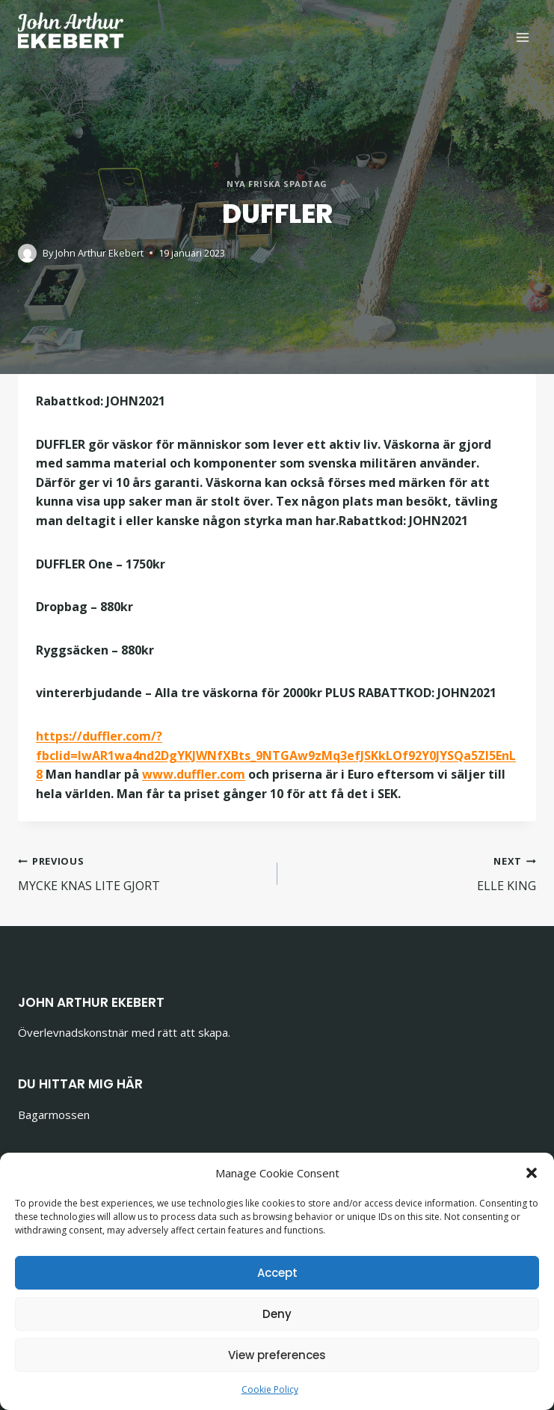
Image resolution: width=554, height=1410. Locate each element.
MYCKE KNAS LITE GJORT (141, 872)
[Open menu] (522, 37)
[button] (531, 1172)
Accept (277, 1273)
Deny (277, 1314)
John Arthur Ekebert (99, 253)
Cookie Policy (269, 1389)
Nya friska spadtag (277, 183)
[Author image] (27, 253)
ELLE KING (413, 872)
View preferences (277, 1355)
